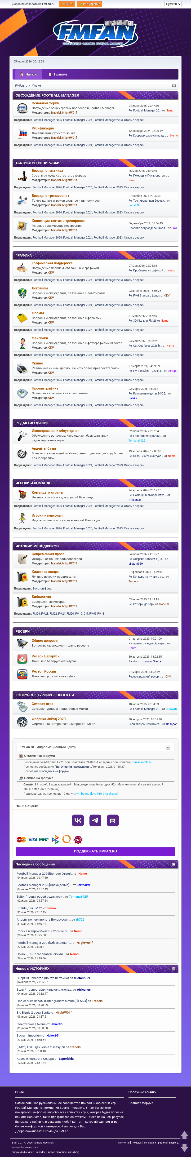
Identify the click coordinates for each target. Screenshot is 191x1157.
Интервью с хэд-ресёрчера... (147, 643)
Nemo (83, 873)
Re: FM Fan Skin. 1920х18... (146, 370)
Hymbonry (81, 793)
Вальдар (172, 724)
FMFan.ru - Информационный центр (48, 747)
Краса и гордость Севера (35, 1058)
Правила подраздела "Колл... (148, 228)
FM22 (53, 613)
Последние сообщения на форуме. (46, 771)
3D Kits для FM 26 (29, 908)
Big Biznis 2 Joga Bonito (33, 1012)
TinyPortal (123, 1142)
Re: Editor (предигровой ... (146, 436)
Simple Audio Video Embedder (29, 1152)
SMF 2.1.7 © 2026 (22, 1142)
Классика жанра (45, 572)
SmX (175, 228)
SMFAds (16, 1147)
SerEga (172, 370)
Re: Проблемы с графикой (146, 270)
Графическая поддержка (52, 263)
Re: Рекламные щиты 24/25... (148, 393)
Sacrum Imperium (29, 1035)
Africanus (84, 989)
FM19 (79, 613)
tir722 (80, 919)
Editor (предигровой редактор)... (40, 896)
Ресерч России (44, 671)
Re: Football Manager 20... (145, 110)
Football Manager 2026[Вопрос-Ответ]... (45, 873)
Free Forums (31, 1147)
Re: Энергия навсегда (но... (146, 559)
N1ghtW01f (84, 942)
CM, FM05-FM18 (94, 613)
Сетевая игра (42, 704)
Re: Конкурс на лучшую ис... (147, 576)
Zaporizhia (66, 1058)
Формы (38, 313)
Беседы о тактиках (47, 170)
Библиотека (41, 597)
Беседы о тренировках (50, 196)
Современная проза (48, 554)
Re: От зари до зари (141, 604)
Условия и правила (155, 1142)
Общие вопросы (45, 640)
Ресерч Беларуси (45, 656)
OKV (51, 272)
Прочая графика (45, 388)
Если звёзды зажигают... (145, 724)
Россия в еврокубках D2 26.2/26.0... (43, 931)
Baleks (133, 398)
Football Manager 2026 (47, 120)
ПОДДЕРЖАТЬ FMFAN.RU (95, 851)
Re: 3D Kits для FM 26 (142, 320)
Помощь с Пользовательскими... (41, 954)
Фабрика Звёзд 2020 (49, 719)
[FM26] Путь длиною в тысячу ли (41, 1047)
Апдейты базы (44, 448)
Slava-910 (95, 793)
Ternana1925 (78, 896)
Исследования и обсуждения (56, 431)
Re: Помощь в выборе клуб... (148, 495)
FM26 (36, 613)
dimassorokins (142, 762)
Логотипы (40, 288)
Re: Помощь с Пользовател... (148, 175)
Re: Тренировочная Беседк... (147, 200)
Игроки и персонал (47, 515)
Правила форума (141, 1103)
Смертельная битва (31, 1024)
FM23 (45, 613)
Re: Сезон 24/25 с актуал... (146, 456)
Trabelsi (97, 1001)
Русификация (43, 128)
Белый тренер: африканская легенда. (44, 989)
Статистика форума (37, 756)
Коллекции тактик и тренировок (58, 221)
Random (134, 661)
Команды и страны (47, 492)
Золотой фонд (42, 588)
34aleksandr (111, 793)
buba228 (134, 205)
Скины (37, 363)
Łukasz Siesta (152, 661)
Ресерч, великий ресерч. (145, 676)
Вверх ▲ (174, 1142)
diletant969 (82, 978)
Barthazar (83, 885)
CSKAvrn (171, 709)
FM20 (70, 613)
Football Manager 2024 (77, 120)
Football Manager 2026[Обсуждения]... (44, 885)
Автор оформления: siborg (63, 1152)
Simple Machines (44, 1142)
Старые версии (134, 120)
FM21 (62, 613)
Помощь (137, 1142)
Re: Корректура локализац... (147, 135)
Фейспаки (40, 338)
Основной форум (45, 103)
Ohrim (132, 648)
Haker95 (56, 1024)
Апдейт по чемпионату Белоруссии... (44, 919)
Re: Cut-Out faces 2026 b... (145, 345)
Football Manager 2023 (108, 120)
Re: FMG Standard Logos (144, 295)
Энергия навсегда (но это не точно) (43, 978)
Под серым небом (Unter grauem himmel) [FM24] (52, 1001)
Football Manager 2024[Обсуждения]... (44, 942)
